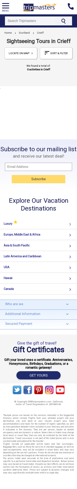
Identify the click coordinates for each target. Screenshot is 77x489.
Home (8, 32)
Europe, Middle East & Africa (22, 234)
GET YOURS (39, 375)
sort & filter (56, 53)
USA (6, 267)
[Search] (30, 21)
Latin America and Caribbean (22, 256)
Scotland (24, 32)
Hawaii (8, 278)
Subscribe (38, 179)
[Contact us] (72, 7)
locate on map (21, 53)
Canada (9, 289)
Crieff (40, 32)
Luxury (10, 223)
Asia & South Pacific (17, 245)
